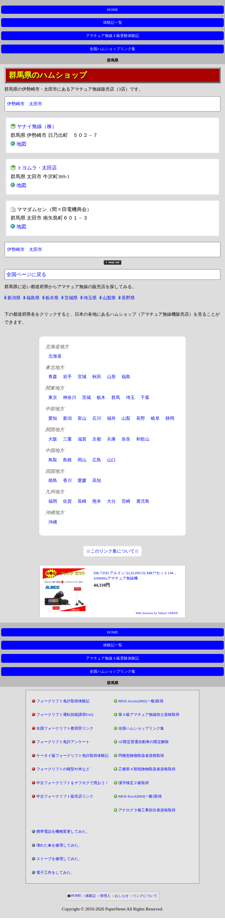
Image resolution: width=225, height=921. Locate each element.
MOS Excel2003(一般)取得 (140, 796)
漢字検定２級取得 (133, 783)
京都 (96, 439)
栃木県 (52, 297)
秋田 (96, 376)
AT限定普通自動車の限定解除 (143, 742)
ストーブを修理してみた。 (59, 859)
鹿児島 (142, 501)
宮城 (82, 376)
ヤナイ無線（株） (37, 126)
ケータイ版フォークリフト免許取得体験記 (72, 755)
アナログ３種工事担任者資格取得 (146, 810)
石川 (96, 418)
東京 (52, 397)
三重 (67, 439)
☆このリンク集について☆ (112, 551)
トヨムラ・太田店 (37, 168)
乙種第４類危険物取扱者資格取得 (146, 769)
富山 (82, 418)
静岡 (170, 418)
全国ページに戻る (26, 274)
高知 (96, 480)
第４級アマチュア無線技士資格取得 (148, 714)
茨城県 (71, 297)
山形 (111, 376)
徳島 (52, 480)
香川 (67, 480)
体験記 (90, 896)
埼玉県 (90, 297)
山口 (111, 460)
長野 (140, 418)
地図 (21, 144)
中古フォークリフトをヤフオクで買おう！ (72, 783)
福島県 (33, 297)
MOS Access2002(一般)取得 (140, 701)
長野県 (128, 297)
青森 (52, 376)
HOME (112, 9)
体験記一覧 (112, 22)
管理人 (105, 896)
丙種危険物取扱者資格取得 (141, 755)
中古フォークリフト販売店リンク (64, 796)
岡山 (82, 460)
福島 (126, 376)
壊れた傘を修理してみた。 (59, 845)
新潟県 (14, 297)
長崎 (82, 501)
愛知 (52, 418)
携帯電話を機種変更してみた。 (63, 831)
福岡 (52, 501)
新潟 (67, 418)
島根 (67, 460)
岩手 (67, 376)
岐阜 (155, 418)
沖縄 (52, 522)
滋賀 (82, 439)
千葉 (145, 397)
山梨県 (109, 297)
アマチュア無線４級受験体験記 (112, 35)
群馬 (115, 397)
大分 (111, 501)
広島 (96, 460)
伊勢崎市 (16, 103)
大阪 (52, 439)
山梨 (126, 418)
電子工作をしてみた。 (55, 872)
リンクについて (145, 896)
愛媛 (82, 480)
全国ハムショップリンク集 (112, 49)
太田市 (35, 103)
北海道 (55, 356)
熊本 (96, 501)
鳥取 (52, 460)
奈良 (126, 439)
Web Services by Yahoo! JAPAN (157, 613)
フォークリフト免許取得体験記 (63, 701)
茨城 (86, 397)
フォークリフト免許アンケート (63, 742)
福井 (111, 418)
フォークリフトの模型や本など (63, 769)
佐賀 (67, 501)
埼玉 (130, 397)
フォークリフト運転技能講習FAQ (64, 714)
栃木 (101, 397)
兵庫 (111, 439)
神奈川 (69, 397)
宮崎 (126, 501)
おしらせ (122, 896)
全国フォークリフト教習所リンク (64, 728)
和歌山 (142, 439)
